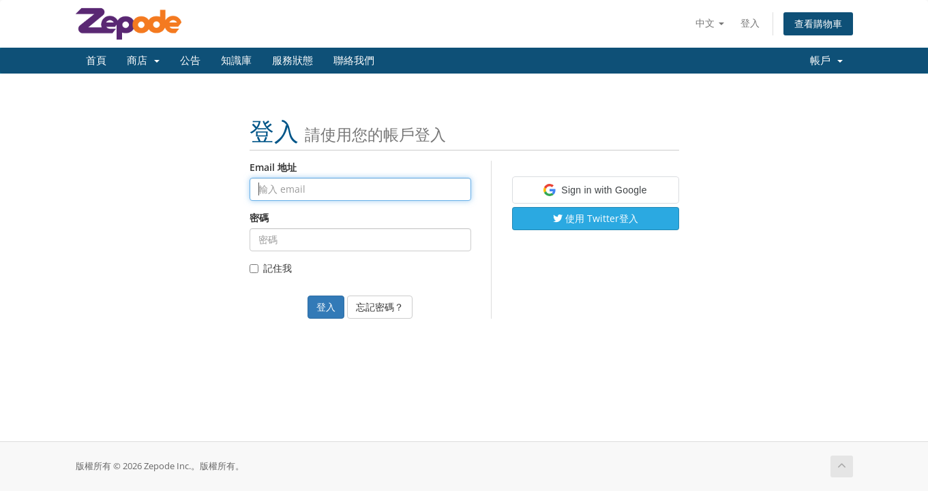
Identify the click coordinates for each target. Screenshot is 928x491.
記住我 (271, 268)
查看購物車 (818, 23)
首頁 (96, 60)
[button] (595, 190)
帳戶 (826, 60)
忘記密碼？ (380, 306)
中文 (709, 22)
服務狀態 (292, 60)
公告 (190, 60)
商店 (143, 60)
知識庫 (236, 60)
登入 (750, 22)
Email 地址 (273, 167)
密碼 (259, 217)
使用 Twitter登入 (595, 218)
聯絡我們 (353, 60)
